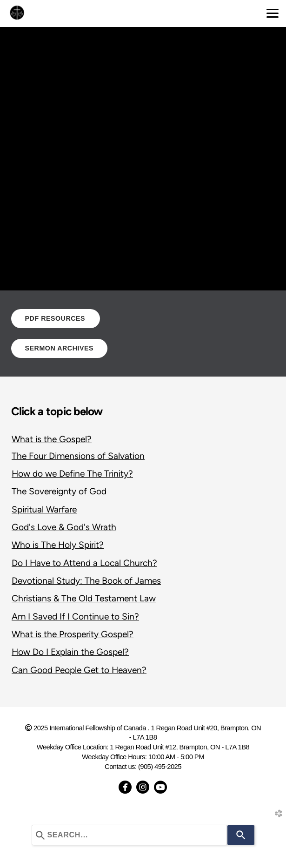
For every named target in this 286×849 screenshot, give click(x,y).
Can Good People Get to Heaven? (79, 670)
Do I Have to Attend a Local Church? (84, 563)
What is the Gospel (49, 439)
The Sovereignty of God (59, 491)
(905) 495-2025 (159, 766)
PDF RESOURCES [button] (55, 318)
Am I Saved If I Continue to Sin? (75, 616)
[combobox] (129, 835)
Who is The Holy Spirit (55, 544)
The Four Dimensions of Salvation (78, 456)
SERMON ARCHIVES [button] (59, 348)
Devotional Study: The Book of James (86, 580)
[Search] (241, 835)
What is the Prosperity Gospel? (72, 634)
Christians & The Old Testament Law (84, 598)
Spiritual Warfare (44, 509)
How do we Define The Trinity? (72, 473)
